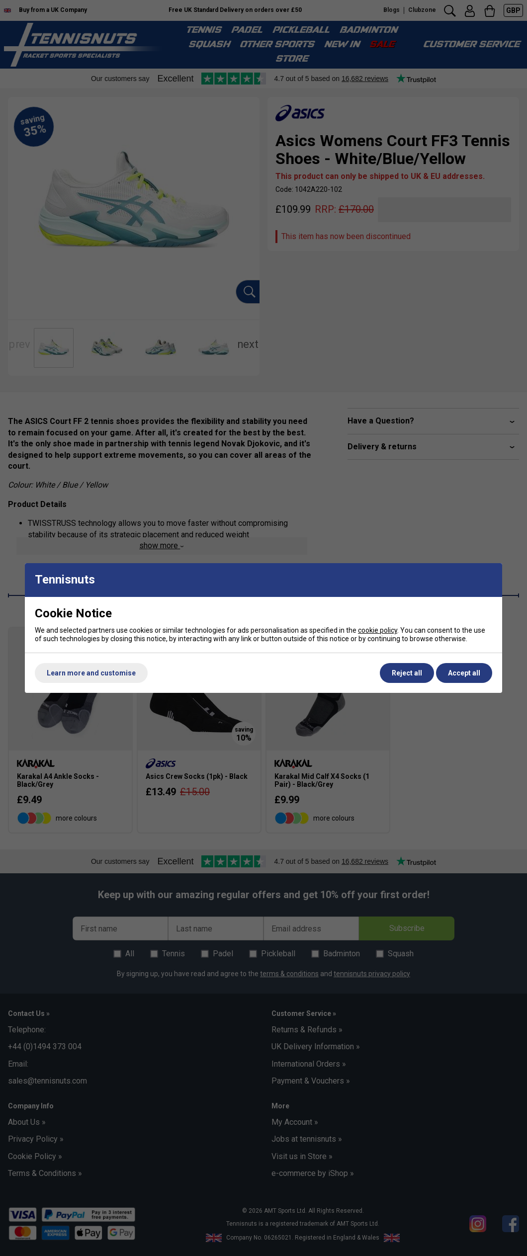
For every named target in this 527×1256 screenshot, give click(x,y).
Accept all (464, 673)
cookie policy (377, 630)
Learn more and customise (91, 673)
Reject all (407, 673)
